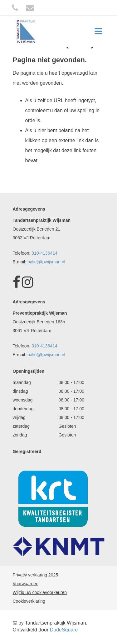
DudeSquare (64, 629)
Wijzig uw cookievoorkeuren (40, 592)
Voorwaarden (26, 583)
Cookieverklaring (29, 601)
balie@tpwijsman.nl (46, 261)
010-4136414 (44, 253)
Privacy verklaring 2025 (35, 574)
